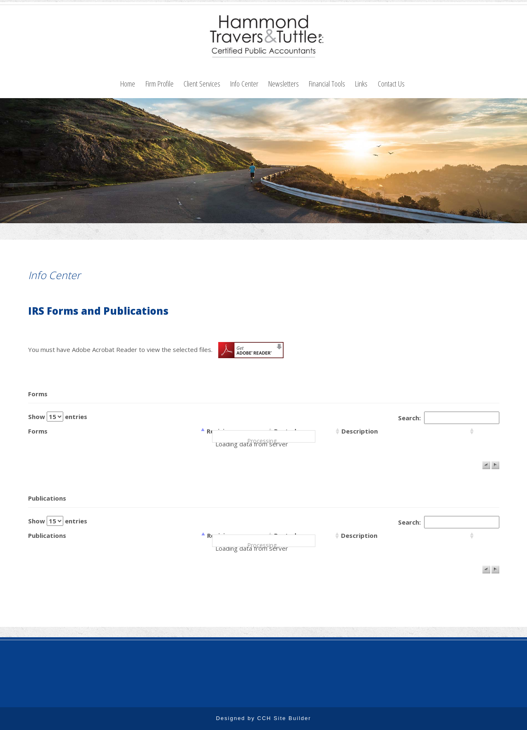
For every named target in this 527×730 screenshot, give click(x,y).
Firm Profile (159, 83)
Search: (448, 418)
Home (127, 83)
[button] (486, 465)
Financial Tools (327, 83)
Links (361, 83)
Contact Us (391, 83)
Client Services (202, 83)
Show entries (57, 417)
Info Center (244, 83)
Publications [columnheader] (47, 535)
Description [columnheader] (359, 431)
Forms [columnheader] (38, 431)
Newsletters (283, 83)
